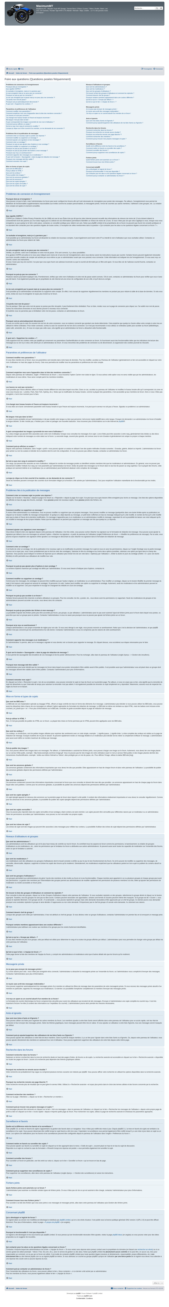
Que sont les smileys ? (13, 173)
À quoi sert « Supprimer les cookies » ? (19, 104)
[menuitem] (21, 69)
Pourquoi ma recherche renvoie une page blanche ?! (104, 134)
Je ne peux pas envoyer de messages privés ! (101, 109)
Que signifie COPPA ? (13, 89)
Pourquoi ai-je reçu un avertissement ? (19, 153)
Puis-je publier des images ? (15, 175)
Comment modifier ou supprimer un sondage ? (22, 146)
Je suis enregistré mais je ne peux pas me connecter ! (24, 93)
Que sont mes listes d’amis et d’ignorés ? (100, 121)
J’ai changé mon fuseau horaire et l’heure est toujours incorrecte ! (28, 117)
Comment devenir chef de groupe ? (98, 95)
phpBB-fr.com (88, 1296)
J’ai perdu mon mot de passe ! (16, 99)
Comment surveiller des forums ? (97, 150)
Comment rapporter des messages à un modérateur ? (24, 155)
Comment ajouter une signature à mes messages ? (23, 140)
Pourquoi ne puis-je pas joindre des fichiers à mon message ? (27, 150)
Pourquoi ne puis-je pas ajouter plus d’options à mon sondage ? (27, 144)
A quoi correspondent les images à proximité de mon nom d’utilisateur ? (30, 122)
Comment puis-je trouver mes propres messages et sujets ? (106, 139)
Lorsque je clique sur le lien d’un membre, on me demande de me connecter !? (35, 128)
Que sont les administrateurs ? (96, 87)
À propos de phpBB (52, 1222)
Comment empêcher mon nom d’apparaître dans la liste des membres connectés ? (34, 113)
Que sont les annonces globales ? (17, 177)
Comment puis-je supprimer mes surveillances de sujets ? (105, 152)
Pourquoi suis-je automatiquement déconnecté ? (22, 102)
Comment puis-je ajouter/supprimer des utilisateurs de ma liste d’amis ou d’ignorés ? (114, 123)
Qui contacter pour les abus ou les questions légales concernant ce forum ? (111, 173)
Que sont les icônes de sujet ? (16, 186)
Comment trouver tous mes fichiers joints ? (100, 162)
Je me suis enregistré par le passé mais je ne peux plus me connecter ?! (30, 97)
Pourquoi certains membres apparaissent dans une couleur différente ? (110, 97)
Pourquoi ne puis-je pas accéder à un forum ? (21, 148)
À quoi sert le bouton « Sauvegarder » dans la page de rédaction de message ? (33, 157)
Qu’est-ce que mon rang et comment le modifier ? (23, 126)
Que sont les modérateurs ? (95, 89)
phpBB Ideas (117, 1235)
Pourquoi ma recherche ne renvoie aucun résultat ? (103, 132)
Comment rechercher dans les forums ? (99, 130)
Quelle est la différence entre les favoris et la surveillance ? (106, 146)
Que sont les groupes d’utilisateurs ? (98, 91)
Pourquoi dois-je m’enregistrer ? (17, 87)
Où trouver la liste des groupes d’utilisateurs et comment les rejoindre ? (110, 93)
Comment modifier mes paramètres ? (18, 111)
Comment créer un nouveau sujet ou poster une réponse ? (26, 136)
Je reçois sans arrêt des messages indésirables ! (102, 111)
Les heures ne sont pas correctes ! (18, 115)
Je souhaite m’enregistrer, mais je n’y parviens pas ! (23, 91)
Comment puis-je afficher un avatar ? (18, 124)
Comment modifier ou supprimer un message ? (22, 138)
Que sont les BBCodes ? (14, 168)
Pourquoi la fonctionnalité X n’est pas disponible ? (103, 171)
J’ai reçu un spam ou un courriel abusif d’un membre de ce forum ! (108, 113)
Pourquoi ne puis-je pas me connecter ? (19, 95)
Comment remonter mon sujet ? (17, 161)
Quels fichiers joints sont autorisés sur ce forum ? (102, 160)
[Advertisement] (84, 46)
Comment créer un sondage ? (16, 142)
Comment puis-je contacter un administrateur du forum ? (105, 176)
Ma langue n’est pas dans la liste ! (17, 120)
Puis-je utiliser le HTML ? (14, 171)
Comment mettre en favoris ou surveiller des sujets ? (104, 148)
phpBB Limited (65, 1220)
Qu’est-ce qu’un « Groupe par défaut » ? (99, 99)
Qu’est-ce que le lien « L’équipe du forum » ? (101, 102)
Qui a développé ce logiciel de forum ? (99, 169)
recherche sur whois (145, 1249)
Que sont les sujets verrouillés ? (17, 183)
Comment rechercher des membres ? (98, 136)
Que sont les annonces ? (14, 179)
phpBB (121, 421)
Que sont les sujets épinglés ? (16, 181)
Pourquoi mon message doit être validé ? (20, 159)
